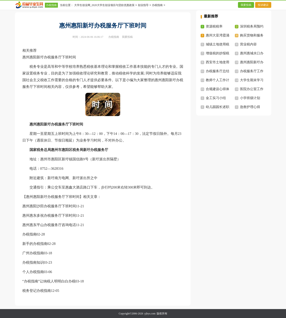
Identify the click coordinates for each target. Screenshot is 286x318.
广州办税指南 (33, 253)
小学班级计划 (250, 98)
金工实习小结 (216, 98)
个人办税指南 (33, 272)
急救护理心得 (250, 107)
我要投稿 (246, 4)
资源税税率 (214, 26)
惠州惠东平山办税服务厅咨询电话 (49, 225)
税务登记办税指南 (36, 291)
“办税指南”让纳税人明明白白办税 (49, 281)
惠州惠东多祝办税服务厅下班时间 (49, 215)
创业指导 (143, 5)
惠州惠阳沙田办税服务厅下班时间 (49, 206)
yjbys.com (150, 313)
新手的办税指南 (34, 244)
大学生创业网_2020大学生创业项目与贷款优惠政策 (104, 5)
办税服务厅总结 (217, 71)
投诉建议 (263, 4)
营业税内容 (248, 44)
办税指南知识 (33, 262)
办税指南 (51, 5)
